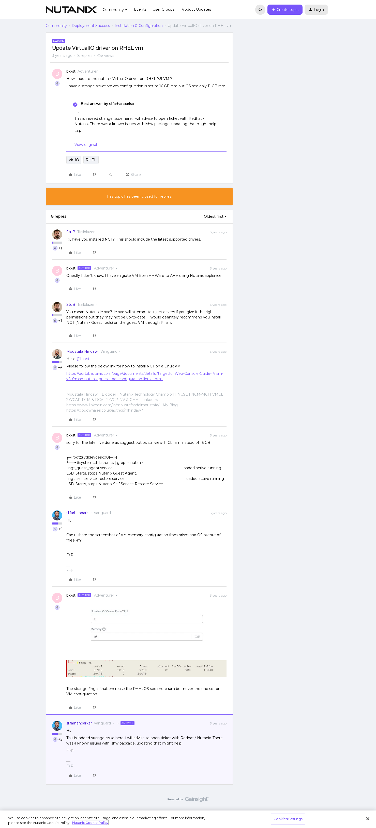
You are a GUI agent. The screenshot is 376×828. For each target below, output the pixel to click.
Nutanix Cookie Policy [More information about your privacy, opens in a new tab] (90, 823)
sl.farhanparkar (79, 513)
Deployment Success (91, 25)
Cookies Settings (288, 819)
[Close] (367, 818)
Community (56, 25)
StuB (70, 232)
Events (140, 9)
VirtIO (74, 160)
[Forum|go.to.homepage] (71, 10)
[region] (188, 819)
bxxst (71, 71)
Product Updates (196, 9)
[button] (285, 10)
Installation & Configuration (139, 25)
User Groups (163, 9)
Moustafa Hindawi (82, 351)
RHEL (91, 160)
